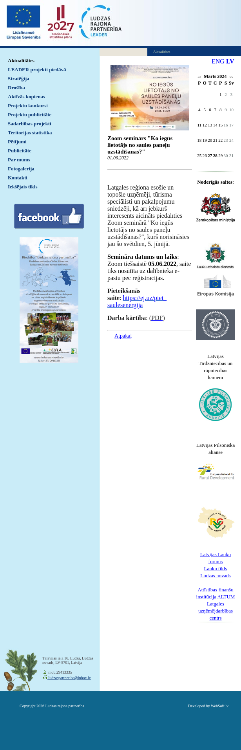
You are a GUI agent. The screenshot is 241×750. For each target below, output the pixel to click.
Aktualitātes (21, 60)
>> (231, 77)
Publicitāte (19, 151)
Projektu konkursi (28, 105)
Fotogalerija (21, 169)
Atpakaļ (123, 336)
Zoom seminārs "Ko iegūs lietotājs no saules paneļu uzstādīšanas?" (139, 145)
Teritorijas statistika (30, 133)
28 (215, 155)
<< (199, 77)
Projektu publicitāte (29, 114)
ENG (218, 61)
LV (230, 61)
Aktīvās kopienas (26, 96)
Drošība (16, 87)
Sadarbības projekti (29, 124)
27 (210, 155)
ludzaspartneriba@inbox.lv (69, 678)
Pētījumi (17, 142)
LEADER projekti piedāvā (37, 69)
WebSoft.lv (219, 706)
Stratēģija (18, 78)
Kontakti (17, 178)
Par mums (19, 160)
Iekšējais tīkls (22, 187)
